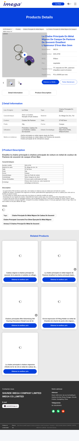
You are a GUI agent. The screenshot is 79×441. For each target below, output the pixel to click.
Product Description (43, 93)
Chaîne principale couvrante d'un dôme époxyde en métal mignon (27, 219)
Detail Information (15, 93)
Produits (18, 29)
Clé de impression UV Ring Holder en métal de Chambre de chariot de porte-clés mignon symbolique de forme (59, 320)
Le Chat (58, 4)
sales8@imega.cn (10, 406)
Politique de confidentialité (5, 426)
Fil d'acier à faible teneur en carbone (7, 29)
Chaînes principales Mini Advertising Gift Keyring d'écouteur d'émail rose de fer (20, 320)
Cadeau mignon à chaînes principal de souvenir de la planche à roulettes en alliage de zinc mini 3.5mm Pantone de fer (20, 274)
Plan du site (13, 426)
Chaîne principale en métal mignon (33, 29)
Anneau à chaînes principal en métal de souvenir (21, 224)
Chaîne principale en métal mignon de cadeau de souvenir (33, 215)
